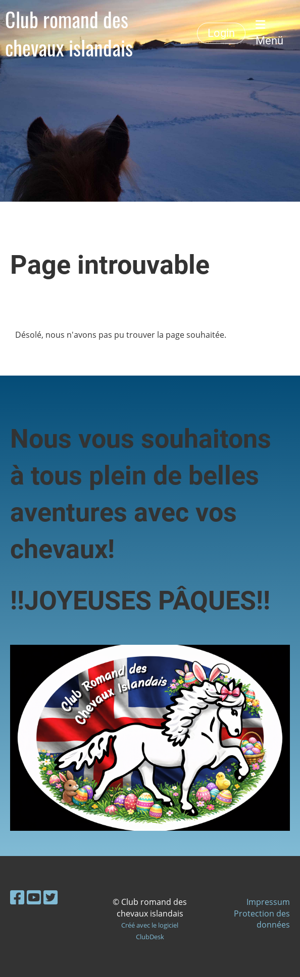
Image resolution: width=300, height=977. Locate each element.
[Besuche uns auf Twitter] (50, 897)
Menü (269, 33)
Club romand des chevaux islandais (69, 33)
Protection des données (262, 919)
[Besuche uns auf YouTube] (34, 897)
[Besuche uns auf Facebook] (17, 897)
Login (221, 33)
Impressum (268, 901)
